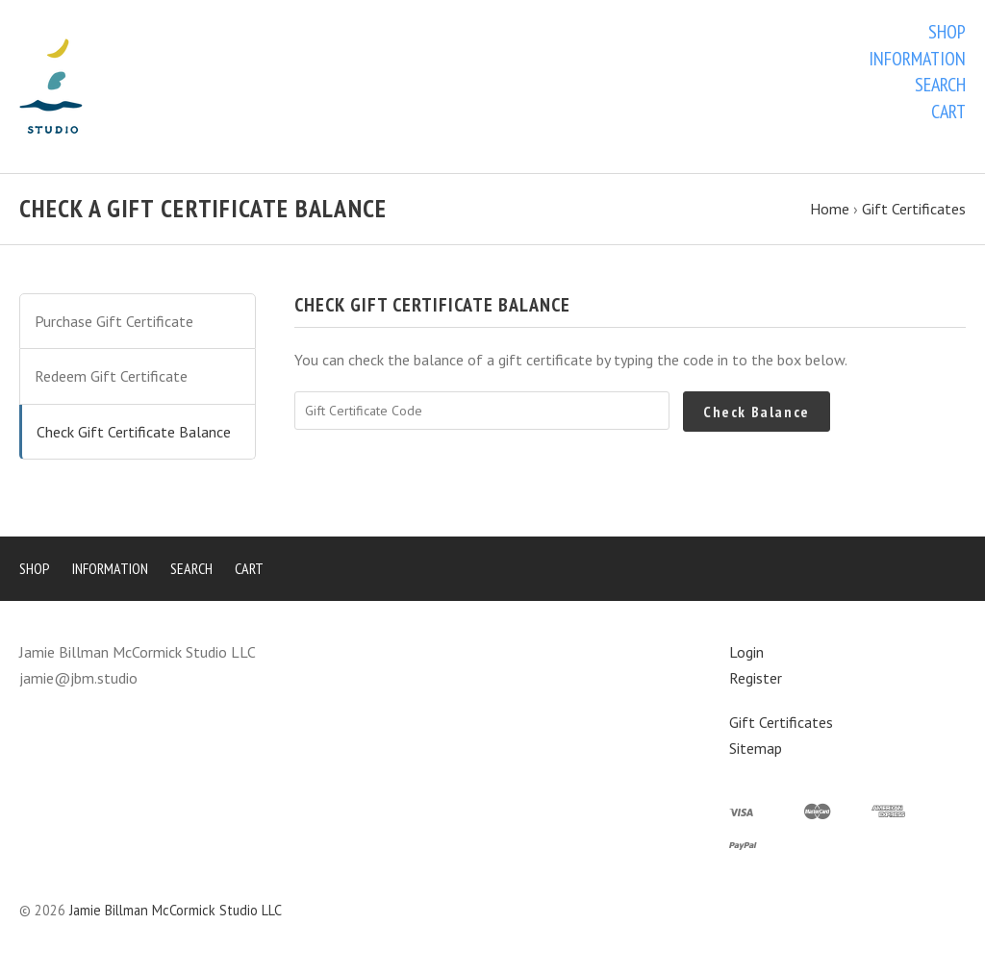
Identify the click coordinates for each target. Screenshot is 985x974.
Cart (948, 111)
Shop (947, 31)
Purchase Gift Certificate (114, 321)
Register (755, 677)
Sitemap (755, 748)
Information (917, 58)
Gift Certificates (781, 722)
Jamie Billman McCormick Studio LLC (175, 910)
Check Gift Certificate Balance (134, 431)
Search (940, 84)
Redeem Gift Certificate (111, 376)
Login (746, 652)
